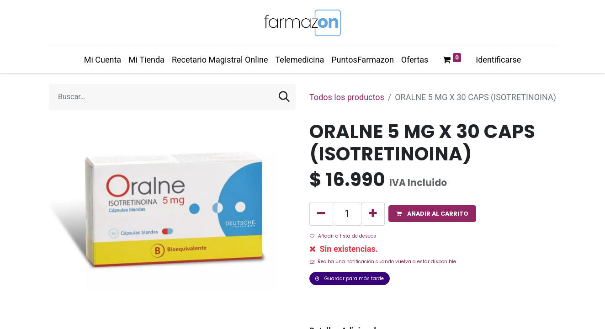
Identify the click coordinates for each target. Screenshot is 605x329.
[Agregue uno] (373, 214)
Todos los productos (346, 97)
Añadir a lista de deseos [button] (343, 236)
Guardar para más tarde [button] (349, 278)
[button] (432, 213)
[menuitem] (102, 59)
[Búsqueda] (284, 97)
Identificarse (498, 59)
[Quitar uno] (321, 214)
